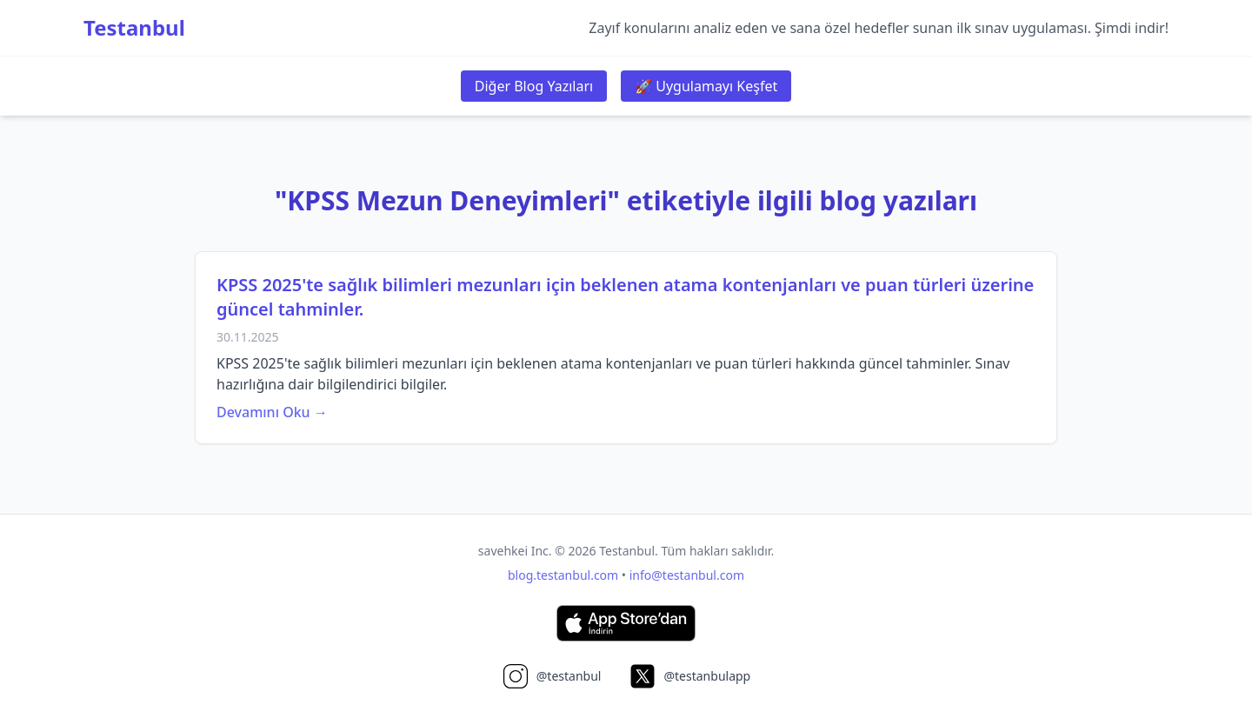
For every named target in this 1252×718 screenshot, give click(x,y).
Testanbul (134, 28)
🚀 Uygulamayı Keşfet (706, 86)
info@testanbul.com (686, 575)
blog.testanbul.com (563, 575)
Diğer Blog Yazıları (534, 86)
